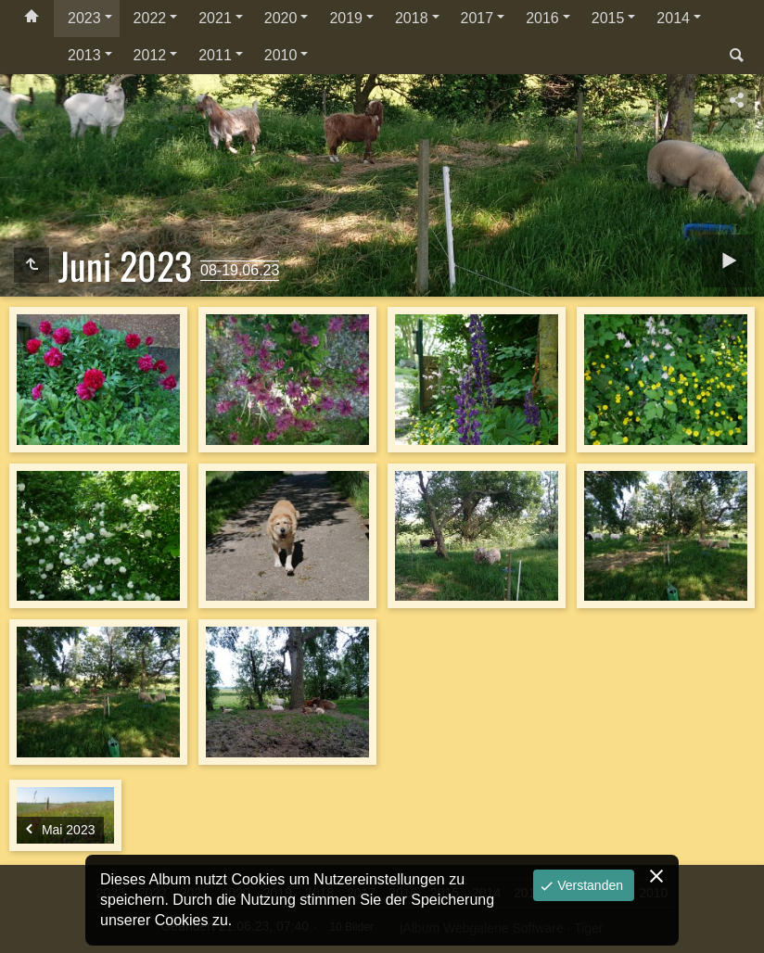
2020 (281, 18)
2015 (608, 18)
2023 (84, 18)
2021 (215, 18)
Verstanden (588, 885)
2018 (411, 18)
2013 (84, 55)
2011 (215, 55)
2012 (150, 55)
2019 (346, 18)
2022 (150, 18)
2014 (673, 18)
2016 (542, 18)
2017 (477, 18)
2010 (281, 55)
